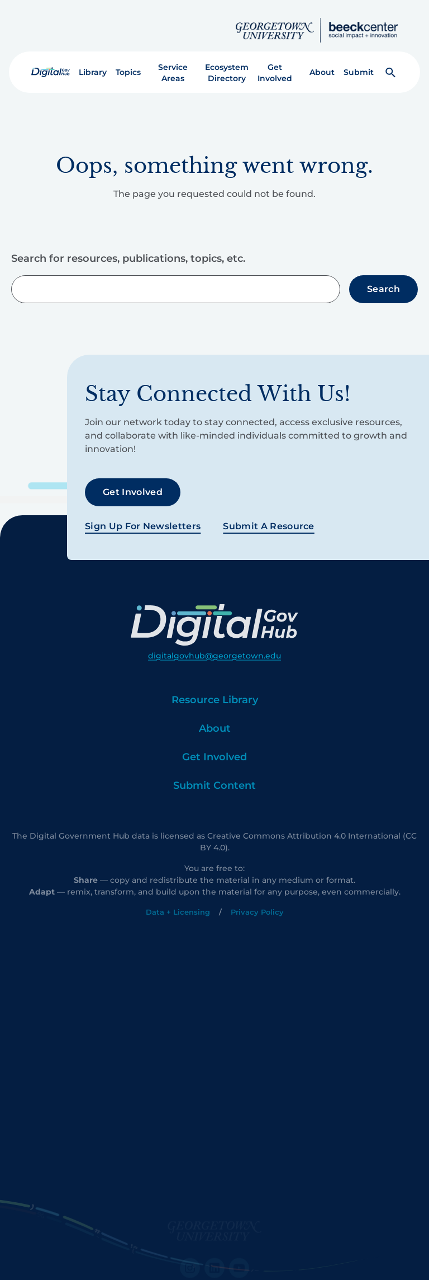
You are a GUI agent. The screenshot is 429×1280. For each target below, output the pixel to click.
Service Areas (173, 63)
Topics (128, 63)
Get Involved (275, 63)
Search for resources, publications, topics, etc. (128, 250)
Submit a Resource (268, 516)
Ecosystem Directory (227, 63)
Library (93, 63)
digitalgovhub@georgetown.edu (214, 680)
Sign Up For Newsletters (143, 516)
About (322, 63)
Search (383, 280)
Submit (359, 63)
